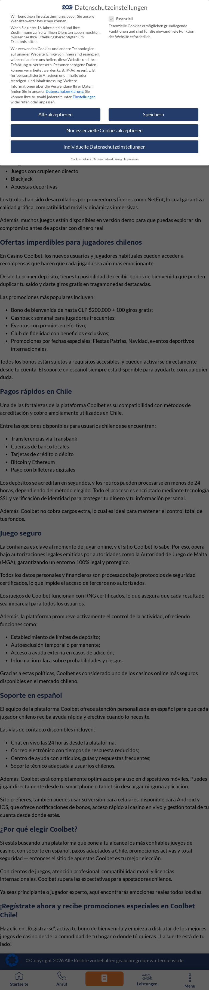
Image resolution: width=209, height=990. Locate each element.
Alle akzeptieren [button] (55, 110)
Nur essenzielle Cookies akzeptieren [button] (104, 127)
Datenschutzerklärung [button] (107, 155)
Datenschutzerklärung (64, 87)
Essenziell (123, 15)
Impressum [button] (131, 155)
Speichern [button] (153, 110)
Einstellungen (84, 92)
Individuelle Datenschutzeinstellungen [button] (104, 143)
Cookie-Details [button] (81, 155)
